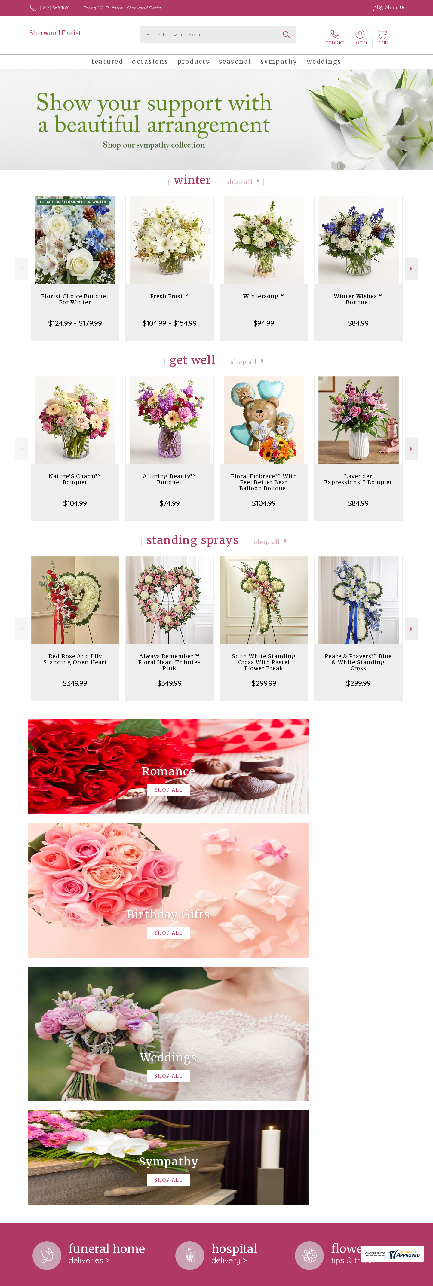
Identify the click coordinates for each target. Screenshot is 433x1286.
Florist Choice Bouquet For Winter (75, 295)
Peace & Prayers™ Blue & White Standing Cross (358, 658)
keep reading (74, 1110)
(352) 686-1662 (55, 8)
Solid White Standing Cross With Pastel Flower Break (264, 658)
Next (411, 264)
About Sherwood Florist (58, 1054)
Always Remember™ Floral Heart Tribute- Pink (169, 658)
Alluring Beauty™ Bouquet (169, 475)
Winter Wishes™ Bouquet (358, 295)
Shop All (239, 177)
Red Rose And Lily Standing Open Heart (75, 655)
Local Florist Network (352, 1279)
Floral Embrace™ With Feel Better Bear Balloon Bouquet (264, 478)
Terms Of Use (273, 1279)
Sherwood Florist (55, 33)
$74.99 (169, 499)
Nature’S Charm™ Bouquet (75, 475)
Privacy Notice (309, 1279)
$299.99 (264, 679)
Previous (21, 264)
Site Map (389, 1279)
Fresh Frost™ (169, 292)
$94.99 (263, 319)
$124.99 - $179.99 (75, 319)
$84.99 (358, 319)
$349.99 (75, 679)
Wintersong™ (264, 292)
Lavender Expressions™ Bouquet (358, 475)
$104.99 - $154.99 (170, 319)
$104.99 (75, 499)
